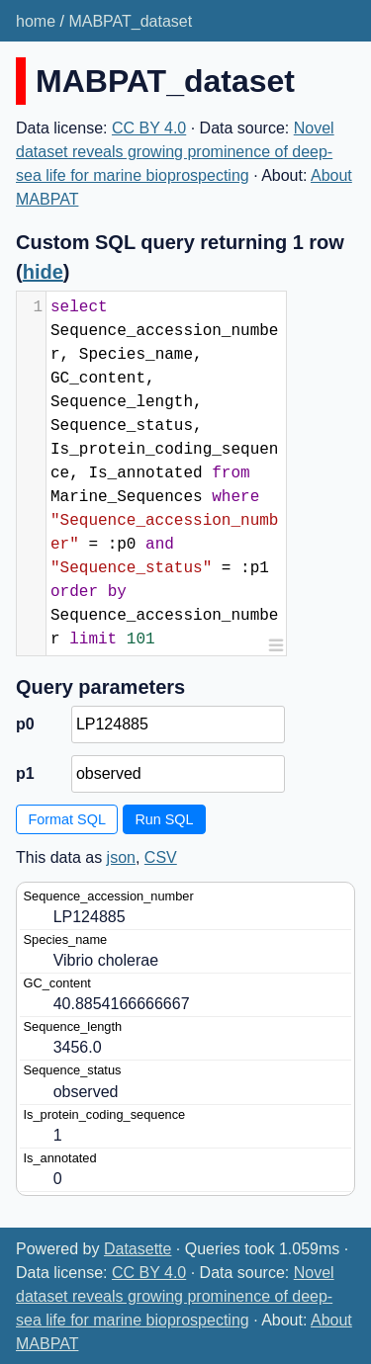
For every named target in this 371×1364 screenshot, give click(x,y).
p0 (25, 724)
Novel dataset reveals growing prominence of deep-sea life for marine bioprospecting (175, 152)
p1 (25, 773)
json (121, 857)
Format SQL (67, 819)
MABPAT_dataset (130, 21)
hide (43, 272)
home (35, 21)
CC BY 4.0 (149, 128)
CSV (160, 857)
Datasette (137, 1248)
